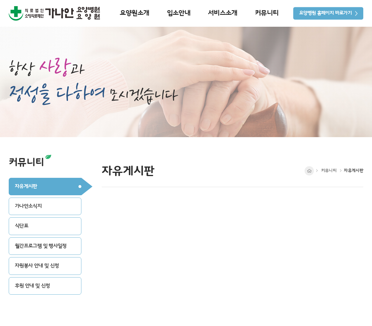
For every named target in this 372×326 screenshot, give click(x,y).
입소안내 (178, 13)
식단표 (21, 226)
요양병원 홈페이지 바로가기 (325, 13)
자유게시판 (26, 186)
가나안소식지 (28, 206)
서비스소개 (222, 13)
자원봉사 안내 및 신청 (37, 265)
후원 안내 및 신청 (32, 286)
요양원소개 (134, 13)
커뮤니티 (266, 13)
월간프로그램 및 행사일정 (41, 246)
